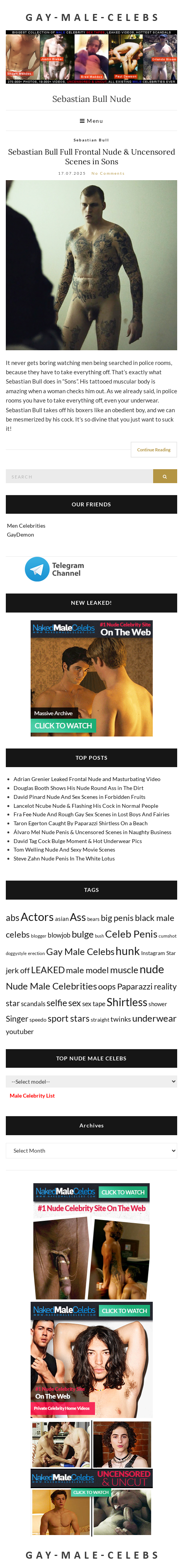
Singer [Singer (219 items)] (17, 1019)
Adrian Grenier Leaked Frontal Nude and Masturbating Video (87, 779)
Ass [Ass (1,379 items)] (78, 917)
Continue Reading (154, 449)
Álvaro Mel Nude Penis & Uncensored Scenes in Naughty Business (92, 832)
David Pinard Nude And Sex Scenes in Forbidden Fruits (79, 796)
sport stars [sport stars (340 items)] (69, 1018)
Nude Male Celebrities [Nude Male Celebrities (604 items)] (51, 985)
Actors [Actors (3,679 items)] (37, 916)
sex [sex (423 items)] (74, 1002)
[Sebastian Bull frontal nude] (91, 265)
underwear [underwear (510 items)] (154, 1018)
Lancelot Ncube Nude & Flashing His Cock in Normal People (86, 805)
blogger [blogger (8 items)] (39, 936)
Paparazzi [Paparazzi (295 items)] (135, 986)
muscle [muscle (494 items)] (124, 969)
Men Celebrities (26, 525)
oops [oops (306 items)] (107, 986)
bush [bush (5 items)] (99, 935)
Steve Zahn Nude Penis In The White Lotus (64, 858)
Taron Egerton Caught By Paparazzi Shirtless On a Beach (81, 823)
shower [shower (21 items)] (157, 1003)
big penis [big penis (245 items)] (117, 918)
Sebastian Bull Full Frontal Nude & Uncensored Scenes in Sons (91, 156)
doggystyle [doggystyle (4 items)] (16, 953)
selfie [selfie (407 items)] (57, 1002)
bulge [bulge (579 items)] (83, 934)
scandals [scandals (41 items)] (33, 1004)
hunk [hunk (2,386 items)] (128, 950)
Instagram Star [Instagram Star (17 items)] (158, 953)
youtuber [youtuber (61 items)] (20, 1031)
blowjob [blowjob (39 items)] (59, 935)
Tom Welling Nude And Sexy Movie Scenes (64, 849)
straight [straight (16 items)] (100, 1019)
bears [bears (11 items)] (93, 919)
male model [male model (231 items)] (87, 970)
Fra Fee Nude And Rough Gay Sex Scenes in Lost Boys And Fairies (91, 814)
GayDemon (20, 534)
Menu (91, 120)
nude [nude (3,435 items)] (152, 969)
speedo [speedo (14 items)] (38, 1019)
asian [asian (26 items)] (62, 918)
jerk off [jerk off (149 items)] (18, 970)
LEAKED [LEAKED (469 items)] (48, 969)
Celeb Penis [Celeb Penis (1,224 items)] (131, 934)
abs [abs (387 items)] (12, 917)
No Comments (108, 173)
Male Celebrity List (32, 1095)
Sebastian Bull (91, 140)
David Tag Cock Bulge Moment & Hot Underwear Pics (78, 841)
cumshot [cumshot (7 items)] (167, 936)
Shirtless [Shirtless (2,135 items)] (127, 1002)
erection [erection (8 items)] (36, 953)
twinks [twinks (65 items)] (120, 1019)
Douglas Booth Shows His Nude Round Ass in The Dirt (78, 788)
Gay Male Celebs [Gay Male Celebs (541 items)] (80, 951)
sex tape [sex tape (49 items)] (93, 1004)
